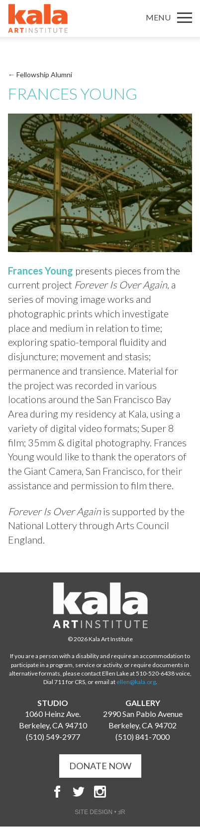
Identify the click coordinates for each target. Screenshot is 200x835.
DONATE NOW (100, 765)
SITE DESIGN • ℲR (100, 812)
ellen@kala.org (136, 682)
